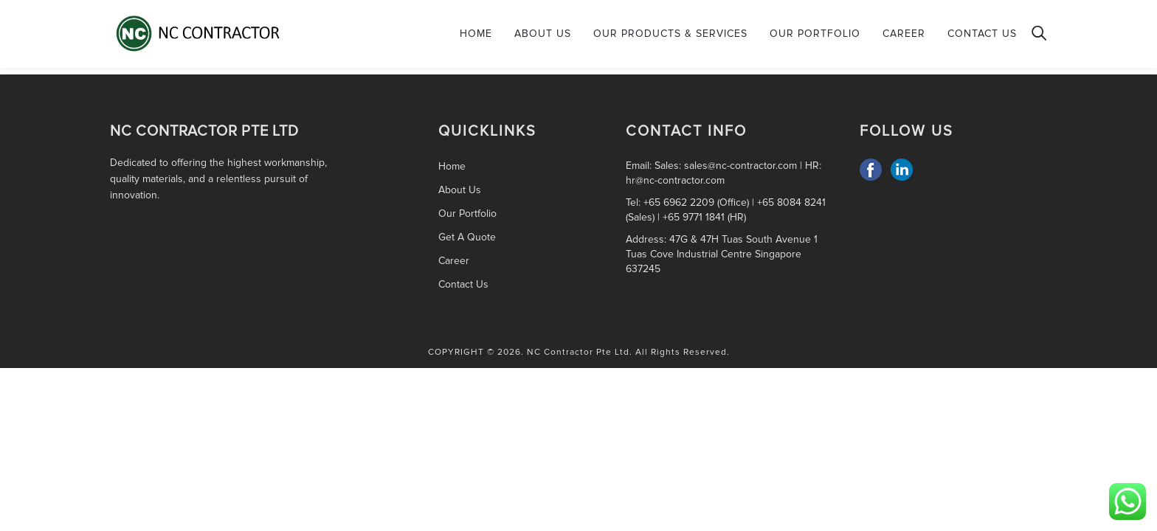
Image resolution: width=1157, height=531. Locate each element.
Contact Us (982, 33)
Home (476, 33)
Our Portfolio (815, 33)
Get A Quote (467, 237)
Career (904, 33)
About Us (542, 33)
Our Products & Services (670, 33)
